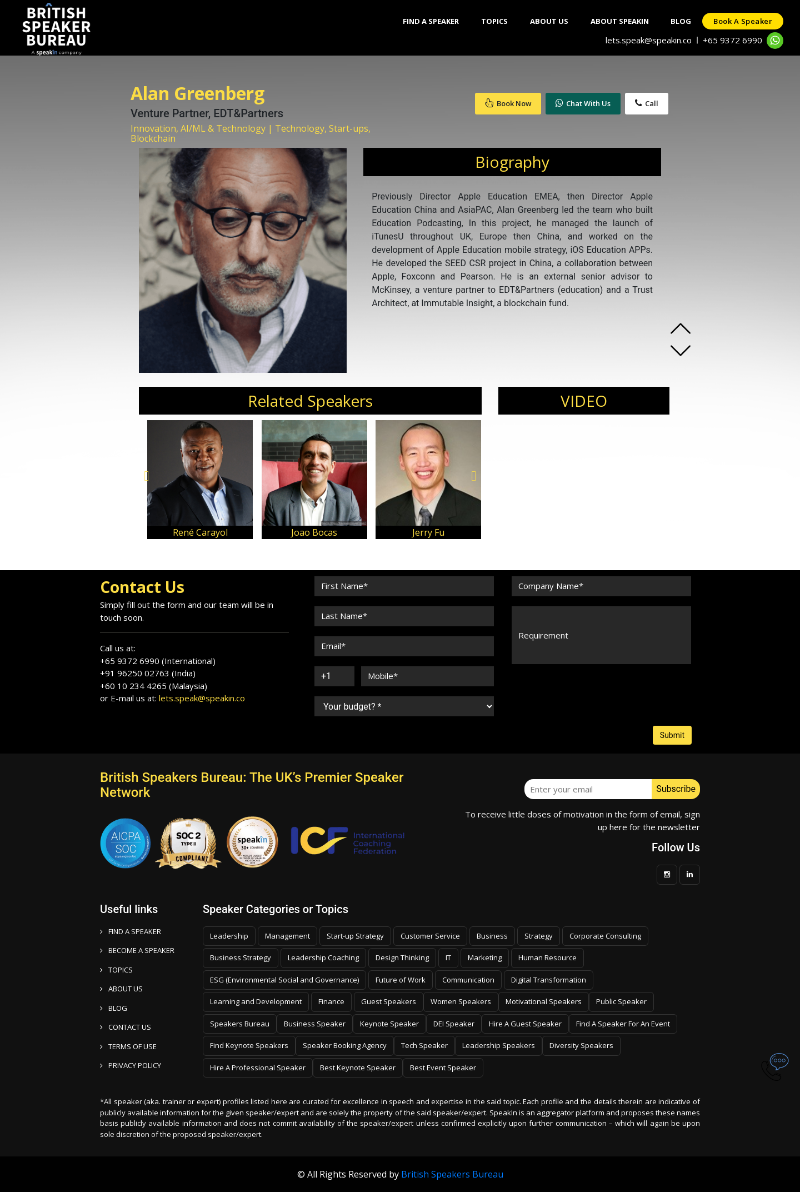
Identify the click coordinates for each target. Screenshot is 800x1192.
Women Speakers (461, 1001)
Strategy (538, 936)
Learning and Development (256, 1001)
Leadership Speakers (498, 1045)
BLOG (113, 1008)
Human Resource (547, 957)
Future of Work (401, 980)
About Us (548, 21)
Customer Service (430, 936)
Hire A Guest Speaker (525, 1024)
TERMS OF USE (128, 1046)
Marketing (485, 957)
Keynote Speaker (389, 1024)
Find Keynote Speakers (249, 1045)
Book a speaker (742, 21)
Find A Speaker (430, 21)
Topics (494, 21)
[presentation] (595, 695)
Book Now (508, 103)
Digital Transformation (548, 980)
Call (646, 103)
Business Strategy (240, 957)
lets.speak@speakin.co (649, 40)
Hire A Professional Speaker (258, 1068)
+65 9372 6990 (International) (158, 660)
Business (492, 936)
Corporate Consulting (605, 936)
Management (287, 936)
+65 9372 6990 (732, 40)
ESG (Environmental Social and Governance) (284, 980)
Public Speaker (621, 1001)
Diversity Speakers (581, 1045)
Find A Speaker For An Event (623, 1024)
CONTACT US (125, 1027)
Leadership (229, 936)
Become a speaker (137, 950)
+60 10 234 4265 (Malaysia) (153, 685)
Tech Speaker (424, 1045)
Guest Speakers (388, 1001)
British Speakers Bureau (452, 1174)
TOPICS (116, 970)
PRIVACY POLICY (130, 1065)
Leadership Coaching (323, 957)
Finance (331, 1001)
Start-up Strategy (355, 936)
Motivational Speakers (544, 1001)
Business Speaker (315, 1024)
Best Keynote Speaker (358, 1068)
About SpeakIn (619, 21)
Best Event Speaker (443, 1068)
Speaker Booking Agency (345, 1045)
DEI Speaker (453, 1024)
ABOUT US (121, 989)
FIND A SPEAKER (130, 931)
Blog (681, 21)
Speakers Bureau (239, 1024)
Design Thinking (402, 957)
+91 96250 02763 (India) (148, 673)
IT (448, 957)
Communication (468, 980)
